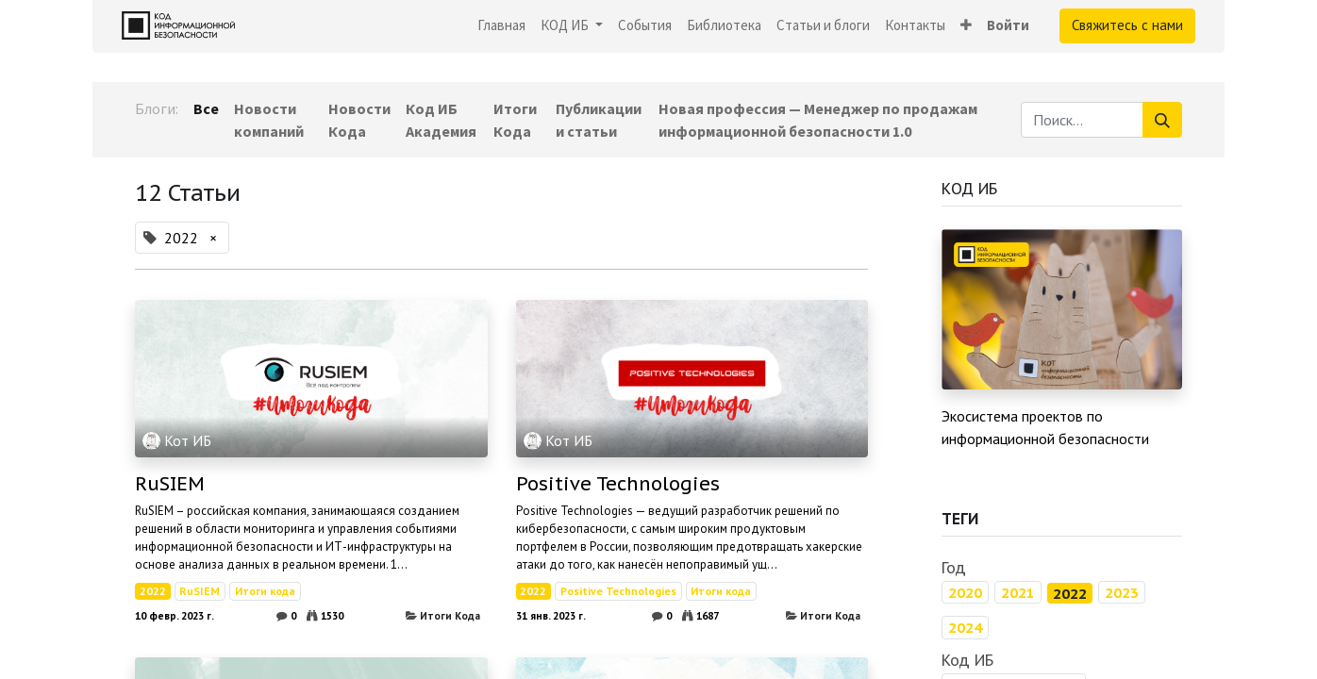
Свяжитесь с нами (1127, 25)
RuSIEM (170, 483)
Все (206, 108)
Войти (1008, 25)
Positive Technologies (618, 483)
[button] (966, 26)
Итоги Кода (450, 615)
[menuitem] (501, 26)
